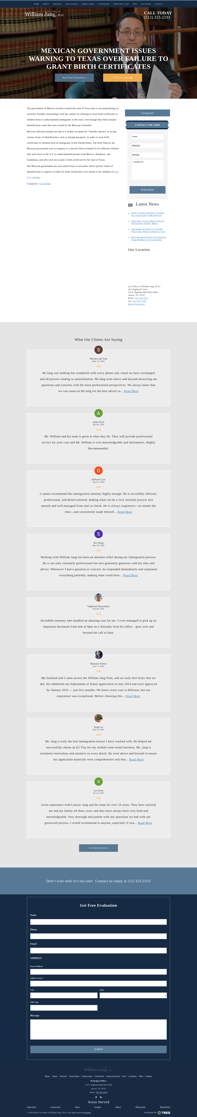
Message (36, 1015)
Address (36, 958)
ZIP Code (34, 1002)
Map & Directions (136, 304)
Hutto (77, 1107)
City (32, 990)
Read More (131, 391)
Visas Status (71, 4)
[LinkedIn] (101, 1097)
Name (34, 915)
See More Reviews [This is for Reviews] (98, 848)
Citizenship (103, 4)
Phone (33, 929)
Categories (147, 113)
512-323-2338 (139, 301)
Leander (97, 1107)
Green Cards (88, 4)
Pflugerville (140, 1107)
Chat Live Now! (122, 77)
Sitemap (87, 1113)
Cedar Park (31, 1107)
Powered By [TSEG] (157, 1112)
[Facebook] (96, 1097)
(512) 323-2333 (157, 17)
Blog (141, 1076)
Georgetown (56, 1107)
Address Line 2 (36, 978)
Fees (135, 4)
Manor (118, 1107)
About (46, 4)
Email (34, 944)
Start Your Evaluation (74, 77)
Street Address (36, 966)
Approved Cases (121, 4)
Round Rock (165, 1107)
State (102, 990)
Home (36, 4)
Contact (159, 4)
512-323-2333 (141, 298)
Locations (146, 4)
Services (57, 4)
